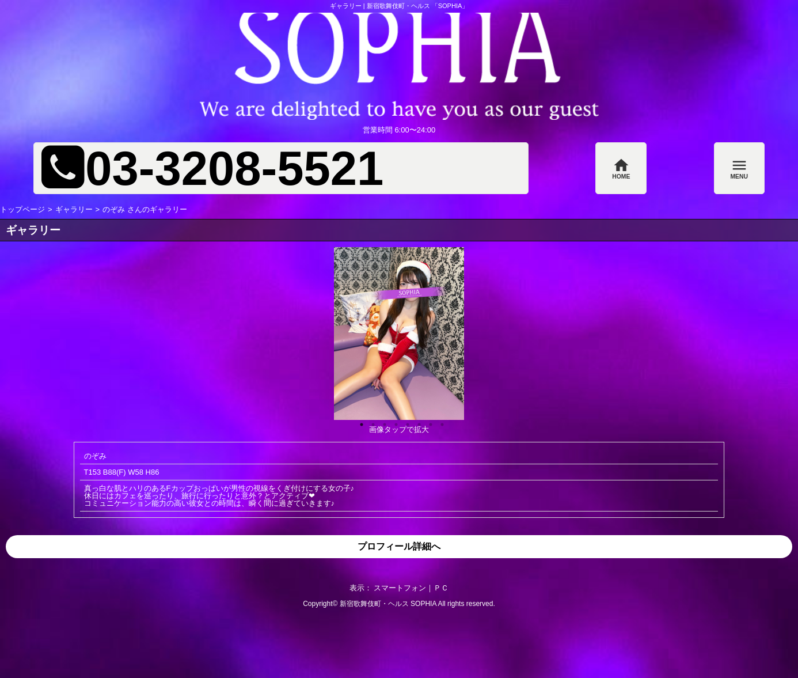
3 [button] (382, 422)
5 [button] (405, 422)
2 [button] (370, 422)
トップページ (22, 209)
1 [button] (359, 422)
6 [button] (416, 422)
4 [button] (393, 422)
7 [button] (428, 422)
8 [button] (439, 422)
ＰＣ (441, 588)
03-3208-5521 (234, 168)
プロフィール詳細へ (399, 546)
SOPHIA (423, 604)
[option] (399, 333)
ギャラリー (74, 209)
